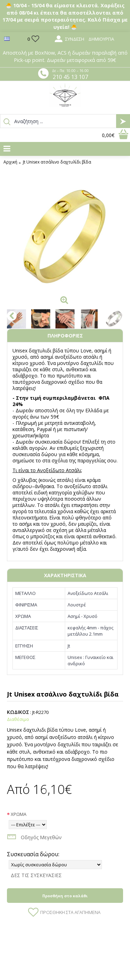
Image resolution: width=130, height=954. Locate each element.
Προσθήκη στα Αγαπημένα (70, 912)
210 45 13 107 (70, 77)
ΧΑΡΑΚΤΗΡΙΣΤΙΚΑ (65, 575)
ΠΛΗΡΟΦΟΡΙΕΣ (65, 335)
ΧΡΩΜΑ (18, 814)
